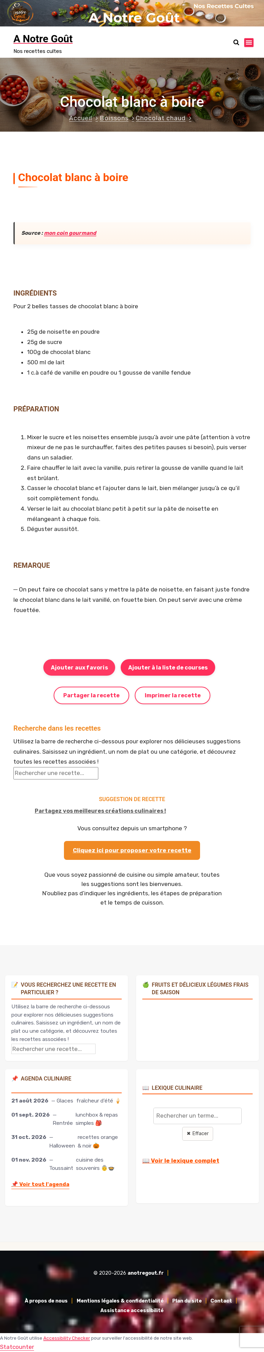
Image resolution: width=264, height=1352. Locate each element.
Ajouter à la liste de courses (168, 667)
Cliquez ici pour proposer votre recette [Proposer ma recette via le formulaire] (132, 850)
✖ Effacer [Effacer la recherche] (198, 1134)
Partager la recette (91, 695)
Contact (221, 1301)
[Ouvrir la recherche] (236, 42)
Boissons (114, 118)
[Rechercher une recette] (55, 773)
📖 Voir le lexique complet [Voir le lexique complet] (180, 1160)
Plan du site (187, 1301)
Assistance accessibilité (132, 1311)
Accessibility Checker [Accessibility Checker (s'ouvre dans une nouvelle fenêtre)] (66, 1338)
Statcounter (17, 1346)
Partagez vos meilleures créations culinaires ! (100, 811)
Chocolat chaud (160, 118)
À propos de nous (46, 1301)
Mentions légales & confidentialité (120, 1301)
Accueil (80, 118)
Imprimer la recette (173, 695)
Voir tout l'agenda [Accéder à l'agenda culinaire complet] (40, 1184)
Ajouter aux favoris (79, 667)
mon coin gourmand (70, 233)
